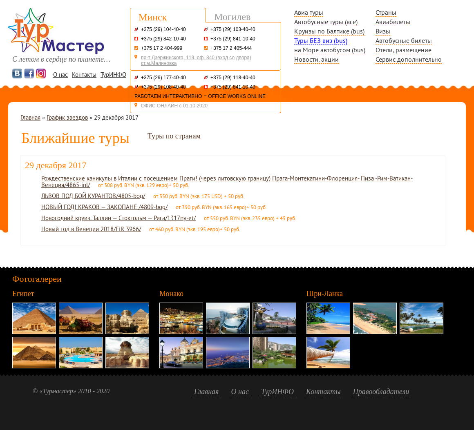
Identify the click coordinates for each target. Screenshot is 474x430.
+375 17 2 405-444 (231, 48)
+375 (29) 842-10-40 (163, 39)
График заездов (67, 117)
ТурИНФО (113, 74)
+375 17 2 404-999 (161, 48)
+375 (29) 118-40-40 (232, 77)
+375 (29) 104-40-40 (163, 29)
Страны (386, 12)
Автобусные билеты (404, 40)
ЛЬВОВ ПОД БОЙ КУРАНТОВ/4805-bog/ (93, 196)
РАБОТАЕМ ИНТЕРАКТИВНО (168, 96)
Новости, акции (316, 59)
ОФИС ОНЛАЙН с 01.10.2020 (174, 106)
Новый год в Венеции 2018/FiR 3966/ (91, 229)
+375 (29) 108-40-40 (163, 87)
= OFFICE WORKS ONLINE (235, 96)
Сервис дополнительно (409, 59)
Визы (383, 31)
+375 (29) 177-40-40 (163, 77)
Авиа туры (308, 12)
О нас (60, 74)
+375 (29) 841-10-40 (232, 39)
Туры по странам (174, 136)
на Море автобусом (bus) (329, 50)
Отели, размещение (404, 50)
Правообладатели (381, 392)
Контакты (84, 74)
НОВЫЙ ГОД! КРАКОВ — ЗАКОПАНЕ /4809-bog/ (104, 207)
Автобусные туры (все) (326, 22)
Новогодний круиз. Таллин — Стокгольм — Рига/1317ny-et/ (118, 218)
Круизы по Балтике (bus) (329, 31)
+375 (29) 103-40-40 (232, 29)
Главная (30, 117)
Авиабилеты (393, 22)
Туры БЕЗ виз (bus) (320, 40)
